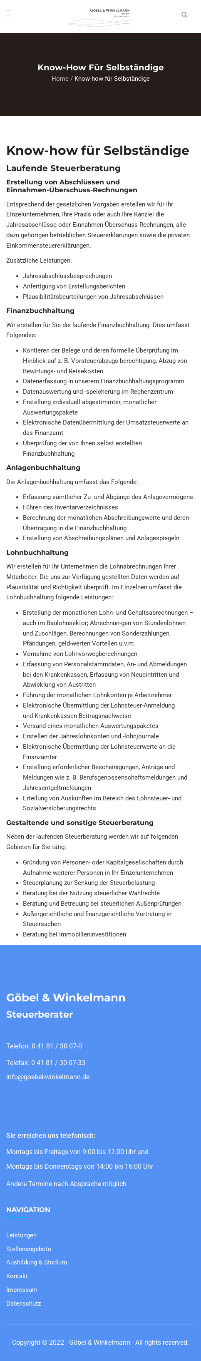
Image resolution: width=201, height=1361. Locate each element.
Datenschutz (23, 1303)
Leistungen (21, 1235)
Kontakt (17, 1276)
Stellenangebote (28, 1249)
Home (60, 78)
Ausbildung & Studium (36, 1262)
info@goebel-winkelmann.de (47, 1077)
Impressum (21, 1290)
